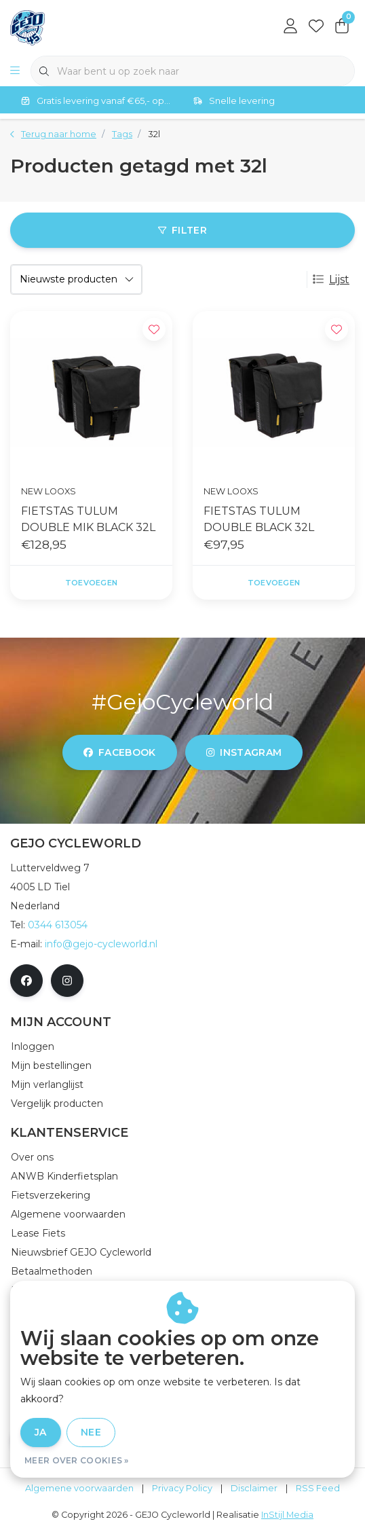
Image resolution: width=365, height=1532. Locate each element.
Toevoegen (91, 582)
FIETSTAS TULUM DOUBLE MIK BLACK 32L (88, 519)
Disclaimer (254, 1488)
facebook (119, 752)
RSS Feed (318, 1488)
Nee (91, 1432)
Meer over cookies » (76, 1460)
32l (154, 134)
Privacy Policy (182, 1488)
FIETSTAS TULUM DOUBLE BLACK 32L (259, 519)
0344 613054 (58, 925)
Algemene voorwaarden (79, 1488)
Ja (41, 1432)
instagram (244, 752)
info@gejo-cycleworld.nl (101, 944)
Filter (182, 230)
